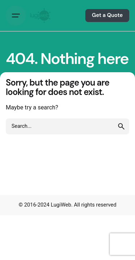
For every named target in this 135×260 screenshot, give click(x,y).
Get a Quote (107, 15)
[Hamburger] (16, 15)
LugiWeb (61, 205)
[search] (121, 126)
